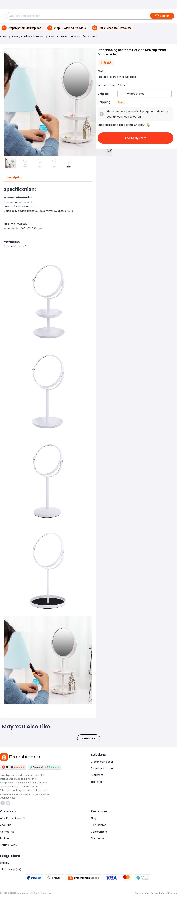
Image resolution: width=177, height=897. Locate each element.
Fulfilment (97, 775)
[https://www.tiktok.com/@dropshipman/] (2, 803)
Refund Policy (8, 845)
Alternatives (98, 838)
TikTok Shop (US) (10, 869)
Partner (4, 838)
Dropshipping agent (103, 768)
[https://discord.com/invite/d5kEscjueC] (8, 803)
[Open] (167, 93)
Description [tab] (14, 177)
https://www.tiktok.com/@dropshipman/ (2, 803)
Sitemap (172, 892)
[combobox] (139, 94)
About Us (5, 825)
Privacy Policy (158, 892)
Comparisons (99, 831)
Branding (96, 781)
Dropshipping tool (102, 761)
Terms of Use (141, 892)
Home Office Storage (84, 36)
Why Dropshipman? (12, 818)
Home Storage (58, 36)
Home (4, 36)
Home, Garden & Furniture (28, 36)
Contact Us (7, 831)
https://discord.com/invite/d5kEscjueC (8, 803)
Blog (93, 818)
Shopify (4, 863)
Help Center (98, 825)
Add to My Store (136, 138)
